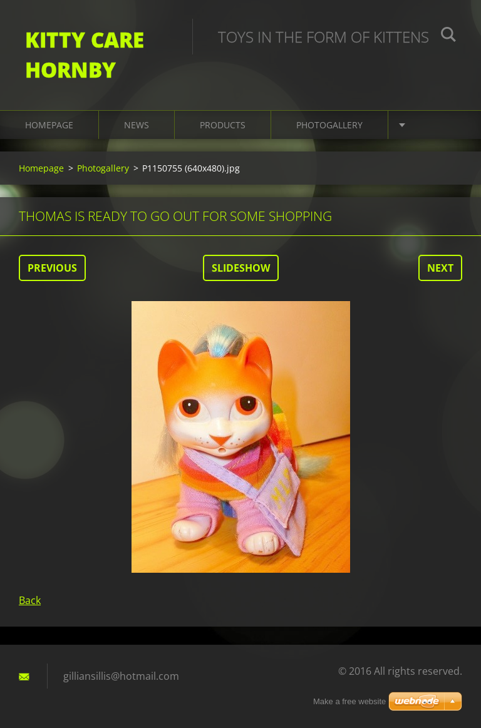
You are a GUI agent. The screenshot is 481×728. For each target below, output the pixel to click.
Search (448, 36)
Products (223, 125)
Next (440, 268)
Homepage (49, 125)
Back (30, 600)
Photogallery (329, 125)
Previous (52, 268)
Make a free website (349, 701)
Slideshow (241, 268)
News (136, 125)
